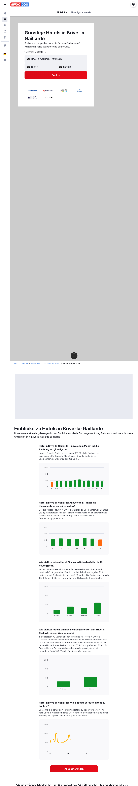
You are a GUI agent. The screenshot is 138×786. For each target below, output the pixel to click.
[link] (74, 768)
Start (16, 363)
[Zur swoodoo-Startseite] (19, 4)
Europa (25, 363)
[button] (5, 4)
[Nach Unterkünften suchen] (5, 19)
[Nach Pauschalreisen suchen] (5, 31)
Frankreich (35, 363)
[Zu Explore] (5, 37)
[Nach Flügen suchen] (5, 13)
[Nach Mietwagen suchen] (5, 25)
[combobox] (36, 52)
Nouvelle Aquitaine (52, 363)
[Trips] (5, 45)
